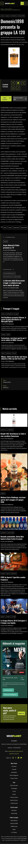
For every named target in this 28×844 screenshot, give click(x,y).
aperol (8, 573)
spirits (2, 15)
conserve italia (11, 532)
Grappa (7, 15)
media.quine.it (11, 751)
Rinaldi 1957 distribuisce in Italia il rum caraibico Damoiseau (13, 434)
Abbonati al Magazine (10, 694)
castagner (8, 616)
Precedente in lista (9, 237)
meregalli (16, 314)
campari (2, 573)
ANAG (8, 334)
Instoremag (14, 813)
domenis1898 (21, 15)
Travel (14, 791)
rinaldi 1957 (10, 429)
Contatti (14, 769)
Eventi (14, 794)
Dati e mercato (14, 785)
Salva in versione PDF (20, 98)
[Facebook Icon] (16, 758)
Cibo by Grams (14, 797)
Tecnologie (14, 788)
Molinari (3, 493)
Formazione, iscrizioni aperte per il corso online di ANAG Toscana (13, 339)
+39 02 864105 (17, 747)
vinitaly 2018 (13, 15)
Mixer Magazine (14, 775)
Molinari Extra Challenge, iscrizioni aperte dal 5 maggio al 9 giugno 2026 (13, 499)
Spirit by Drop (8, 8)
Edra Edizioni (14, 820)
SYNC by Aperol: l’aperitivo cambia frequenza (13, 578)
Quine (14, 829)
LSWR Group (14, 826)
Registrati (21, 713)
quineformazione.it (14, 753)
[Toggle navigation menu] (2, 3)
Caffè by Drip (14, 803)
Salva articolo (7, 98)
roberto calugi (17, 276)
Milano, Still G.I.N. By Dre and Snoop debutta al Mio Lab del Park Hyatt (14, 358)
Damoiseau (3, 429)
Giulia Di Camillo (15, 287)
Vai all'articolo (8, 690)
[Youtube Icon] (21, 758)
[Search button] (25, 3)
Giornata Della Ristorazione (9, 273)
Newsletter (14, 772)
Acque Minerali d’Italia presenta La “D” (11, 246)
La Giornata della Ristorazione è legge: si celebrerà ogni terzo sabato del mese (14, 283)
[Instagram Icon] (13, 758)
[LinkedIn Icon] (18, 758)
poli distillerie (9, 314)
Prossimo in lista (8, 269)
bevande (5, 241)
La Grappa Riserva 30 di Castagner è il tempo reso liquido (13, 621)
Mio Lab (14, 353)
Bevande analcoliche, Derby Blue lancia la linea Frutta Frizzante (12, 537)
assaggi (13, 616)
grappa (2, 616)
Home (2, 8)
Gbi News (14, 810)
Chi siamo (14, 766)
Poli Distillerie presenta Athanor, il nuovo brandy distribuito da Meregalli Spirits (13, 319)
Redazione (13, 250)
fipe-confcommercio (8, 276)
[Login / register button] (22, 3)
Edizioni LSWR (14, 823)
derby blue (3, 532)
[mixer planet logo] (14, 736)
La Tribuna (14, 832)
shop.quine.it (19, 751)
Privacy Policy (14, 778)
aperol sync (13, 573)
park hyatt (8, 353)
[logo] (10, 3)
